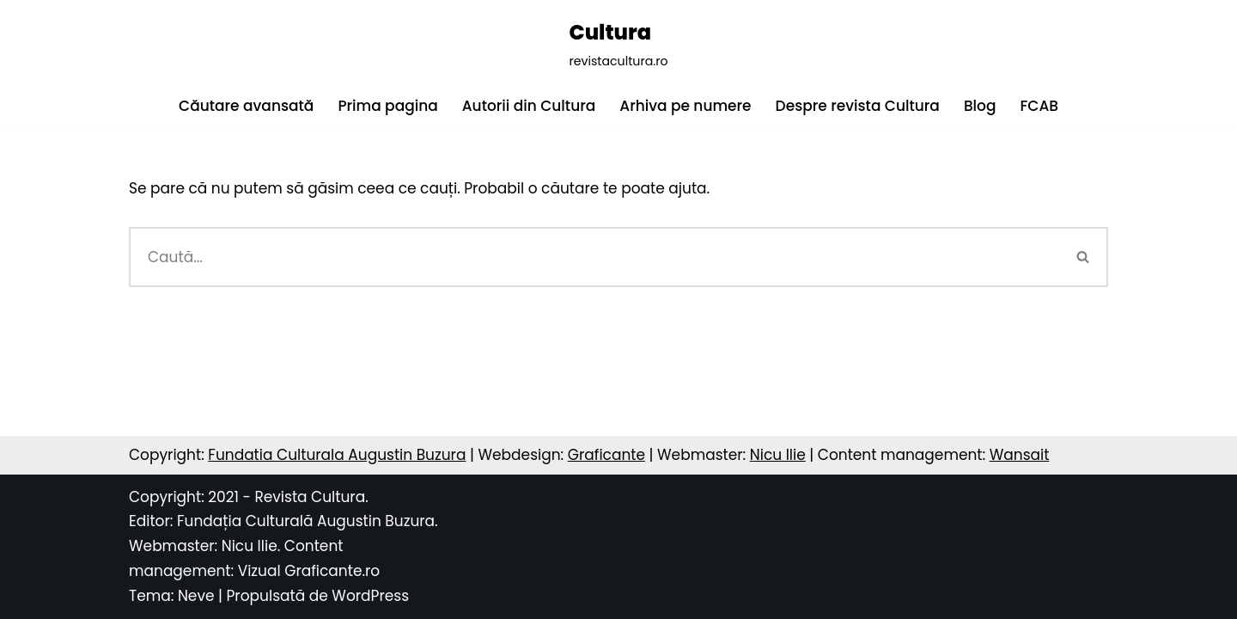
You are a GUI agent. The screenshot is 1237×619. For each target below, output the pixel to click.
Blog (980, 105)
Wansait (1020, 454)
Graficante (606, 454)
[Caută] (594, 257)
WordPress (370, 595)
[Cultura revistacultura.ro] (618, 43)
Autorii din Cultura (529, 105)
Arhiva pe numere (685, 105)
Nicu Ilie (778, 454)
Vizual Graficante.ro (309, 571)
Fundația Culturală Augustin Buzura (306, 521)
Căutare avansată (246, 105)
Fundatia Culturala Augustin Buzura (337, 454)
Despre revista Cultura (858, 105)
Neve (196, 595)
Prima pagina (387, 105)
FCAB (1038, 105)
